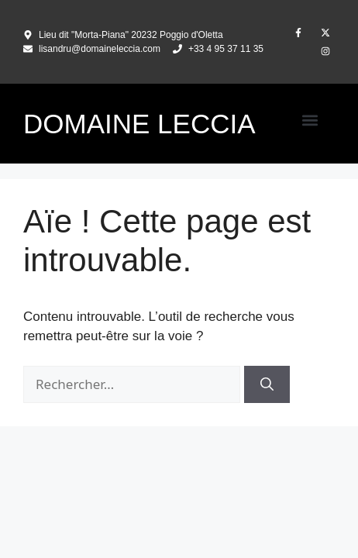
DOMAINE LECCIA (139, 123)
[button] (309, 120)
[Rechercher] (267, 384)
